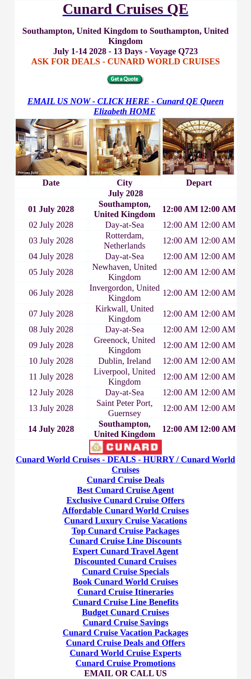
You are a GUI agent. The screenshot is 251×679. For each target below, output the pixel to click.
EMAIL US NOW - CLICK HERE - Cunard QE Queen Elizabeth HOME (125, 106)
